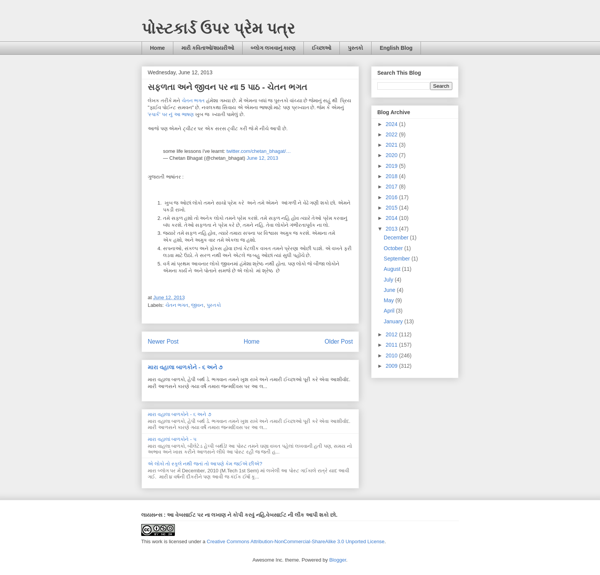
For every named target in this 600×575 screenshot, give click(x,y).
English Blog (396, 48)
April (390, 311)
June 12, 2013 (262, 158)
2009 (392, 366)
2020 (392, 155)
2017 (392, 186)
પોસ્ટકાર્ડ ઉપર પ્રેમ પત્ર (218, 28)
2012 (392, 334)
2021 (392, 145)
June (390, 290)
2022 (392, 134)
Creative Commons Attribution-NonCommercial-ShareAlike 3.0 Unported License (296, 541)
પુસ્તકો (355, 48)
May (389, 300)
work (157, 541)
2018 (392, 176)
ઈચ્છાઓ (321, 48)
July (389, 280)
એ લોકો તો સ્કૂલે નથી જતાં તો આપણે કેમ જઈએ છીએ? (205, 464)
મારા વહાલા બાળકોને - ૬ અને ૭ (185, 367)
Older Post (338, 341)
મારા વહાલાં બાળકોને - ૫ (172, 439)
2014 (392, 218)
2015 (392, 208)
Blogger (337, 560)
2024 (392, 124)
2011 (392, 345)
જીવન (197, 305)
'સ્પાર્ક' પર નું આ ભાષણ (171, 114)
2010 (392, 355)
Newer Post (163, 341)
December (397, 237)
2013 (392, 229)
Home (157, 48)
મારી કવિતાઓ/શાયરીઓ (207, 48)
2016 (392, 197)
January (394, 321)
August (393, 269)
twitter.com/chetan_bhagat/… (259, 151)
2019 (392, 166)
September (397, 259)
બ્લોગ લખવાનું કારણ (273, 48)
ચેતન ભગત (193, 100)
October (394, 248)
